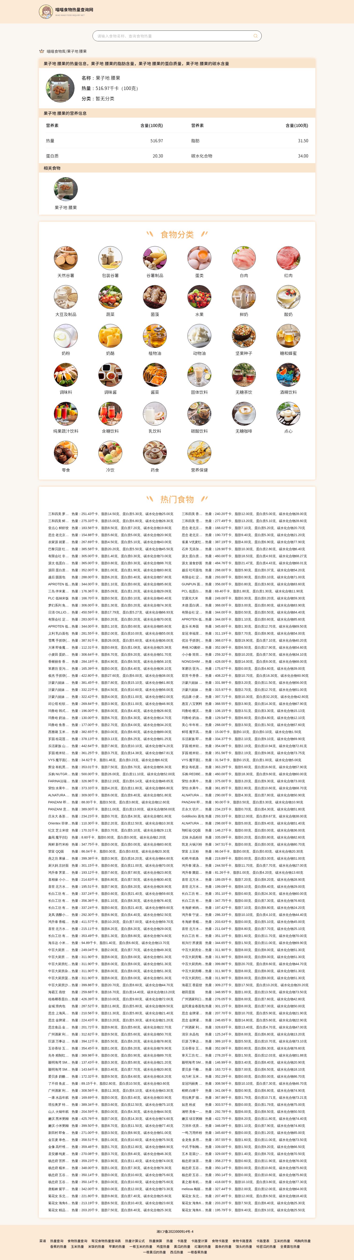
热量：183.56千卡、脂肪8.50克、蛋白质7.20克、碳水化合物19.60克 (109, 528)
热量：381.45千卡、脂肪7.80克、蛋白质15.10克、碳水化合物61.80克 (110, 682)
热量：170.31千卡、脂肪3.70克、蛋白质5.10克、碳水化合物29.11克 (109, 830)
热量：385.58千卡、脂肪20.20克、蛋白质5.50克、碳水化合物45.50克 (110, 549)
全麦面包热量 (290, 1246)
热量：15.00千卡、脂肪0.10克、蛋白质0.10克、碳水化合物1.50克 (242, 732)
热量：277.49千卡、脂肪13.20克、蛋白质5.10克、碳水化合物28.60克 (244, 521)
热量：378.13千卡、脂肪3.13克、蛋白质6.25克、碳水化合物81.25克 (109, 739)
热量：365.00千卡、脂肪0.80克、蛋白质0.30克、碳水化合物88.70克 (109, 563)
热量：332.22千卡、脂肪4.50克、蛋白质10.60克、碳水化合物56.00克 (110, 689)
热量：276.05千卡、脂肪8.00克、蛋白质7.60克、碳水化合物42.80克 (243, 999)
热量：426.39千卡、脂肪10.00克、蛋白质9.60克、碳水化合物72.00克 (110, 999)
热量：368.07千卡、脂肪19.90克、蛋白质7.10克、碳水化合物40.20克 (244, 640)
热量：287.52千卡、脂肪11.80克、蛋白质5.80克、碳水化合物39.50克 (110, 1006)
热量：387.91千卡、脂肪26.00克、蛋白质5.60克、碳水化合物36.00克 (110, 640)
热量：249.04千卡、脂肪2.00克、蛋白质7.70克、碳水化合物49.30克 (109, 950)
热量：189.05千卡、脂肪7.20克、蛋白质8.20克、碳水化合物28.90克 (243, 879)
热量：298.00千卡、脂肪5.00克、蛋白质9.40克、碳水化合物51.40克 (243, 823)
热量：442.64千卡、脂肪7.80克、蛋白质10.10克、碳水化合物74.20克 (110, 746)
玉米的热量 (282, 1240)
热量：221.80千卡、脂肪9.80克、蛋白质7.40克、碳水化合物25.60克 (109, 1196)
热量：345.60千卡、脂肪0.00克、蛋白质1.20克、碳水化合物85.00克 (243, 1133)
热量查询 (56, 1240)
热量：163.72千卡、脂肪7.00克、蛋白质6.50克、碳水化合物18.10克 (243, 1069)
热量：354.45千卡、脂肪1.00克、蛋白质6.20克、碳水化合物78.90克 (109, 1048)
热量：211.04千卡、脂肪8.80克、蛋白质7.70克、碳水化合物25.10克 (243, 929)
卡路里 (182, 1240)
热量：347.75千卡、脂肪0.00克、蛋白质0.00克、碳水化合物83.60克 (109, 844)
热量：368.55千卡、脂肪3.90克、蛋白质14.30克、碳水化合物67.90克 (244, 704)
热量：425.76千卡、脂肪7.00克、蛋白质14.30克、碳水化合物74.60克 (110, 1118)
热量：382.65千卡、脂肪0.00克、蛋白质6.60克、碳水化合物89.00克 (109, 732)
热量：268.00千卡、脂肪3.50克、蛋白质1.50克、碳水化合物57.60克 (243, 725)
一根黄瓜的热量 (154, 1252)
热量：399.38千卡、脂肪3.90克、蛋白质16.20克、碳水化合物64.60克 (110, 858)
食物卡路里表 (242, 1240)
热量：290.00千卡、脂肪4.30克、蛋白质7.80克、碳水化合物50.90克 (243, 795)
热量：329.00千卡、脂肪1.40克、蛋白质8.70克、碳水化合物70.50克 (243, 1154)
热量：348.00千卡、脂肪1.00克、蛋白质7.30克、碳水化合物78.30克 (109, 1168)
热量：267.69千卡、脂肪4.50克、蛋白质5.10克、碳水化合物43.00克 (109, 542)
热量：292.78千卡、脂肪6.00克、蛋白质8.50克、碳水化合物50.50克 (243, 1111)
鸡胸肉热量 (302, 1240)
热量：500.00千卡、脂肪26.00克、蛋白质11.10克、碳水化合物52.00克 (111, 774)
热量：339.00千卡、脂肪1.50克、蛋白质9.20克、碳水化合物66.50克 (243, 1147)
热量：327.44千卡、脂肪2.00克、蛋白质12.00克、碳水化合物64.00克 (244, 1189)
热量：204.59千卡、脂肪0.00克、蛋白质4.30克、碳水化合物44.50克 (109, 1111)
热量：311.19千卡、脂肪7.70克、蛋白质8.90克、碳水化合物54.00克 (243, 633)
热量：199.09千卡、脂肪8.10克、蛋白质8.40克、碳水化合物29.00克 (243, 886)
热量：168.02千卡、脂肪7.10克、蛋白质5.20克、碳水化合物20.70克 (243, 528)
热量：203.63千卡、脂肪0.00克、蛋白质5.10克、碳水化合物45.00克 (243, 922)
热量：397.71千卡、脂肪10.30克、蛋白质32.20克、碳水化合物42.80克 (245, 697)
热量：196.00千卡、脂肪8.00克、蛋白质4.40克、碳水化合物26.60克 (109, 711)
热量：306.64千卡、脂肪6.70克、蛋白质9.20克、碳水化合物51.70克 (109, 654)
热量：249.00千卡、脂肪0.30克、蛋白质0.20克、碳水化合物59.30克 (243, 598)
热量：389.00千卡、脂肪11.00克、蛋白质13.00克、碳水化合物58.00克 (111, 809)
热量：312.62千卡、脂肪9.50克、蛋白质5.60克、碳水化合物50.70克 (109, 1034)
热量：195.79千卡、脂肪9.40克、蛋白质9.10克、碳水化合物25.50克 (243, 1210)
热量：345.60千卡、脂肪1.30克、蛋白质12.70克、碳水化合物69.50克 (244, 626)
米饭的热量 (96, 1246)
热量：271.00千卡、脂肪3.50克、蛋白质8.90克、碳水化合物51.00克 (109, 1133)
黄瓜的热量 (182, 1246)
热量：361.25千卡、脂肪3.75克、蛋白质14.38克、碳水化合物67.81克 (110, 753)
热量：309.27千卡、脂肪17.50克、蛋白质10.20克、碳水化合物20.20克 (245, 985)
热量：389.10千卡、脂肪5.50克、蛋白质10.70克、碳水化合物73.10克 (244, 1041)
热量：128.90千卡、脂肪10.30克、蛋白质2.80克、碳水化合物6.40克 (243, 549)
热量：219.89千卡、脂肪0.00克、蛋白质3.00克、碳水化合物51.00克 (243, 858)
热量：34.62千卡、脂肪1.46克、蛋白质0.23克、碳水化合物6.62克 (108, 760)
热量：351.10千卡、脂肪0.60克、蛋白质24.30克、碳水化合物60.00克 (244, 893)
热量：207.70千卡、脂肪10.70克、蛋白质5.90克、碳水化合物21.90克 (244, 1013)
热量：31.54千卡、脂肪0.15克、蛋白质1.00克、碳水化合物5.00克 (242, 760)
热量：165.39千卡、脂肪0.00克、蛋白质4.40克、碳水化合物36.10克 (109, 668)
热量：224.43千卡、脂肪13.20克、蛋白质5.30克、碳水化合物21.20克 (110, 1020)
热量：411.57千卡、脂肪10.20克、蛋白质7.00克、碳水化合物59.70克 (110, 922)
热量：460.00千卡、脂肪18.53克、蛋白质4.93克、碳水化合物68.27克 (244, 556)
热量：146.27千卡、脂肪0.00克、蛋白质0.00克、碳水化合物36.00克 (243, 830)
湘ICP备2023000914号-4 (175, 1231)
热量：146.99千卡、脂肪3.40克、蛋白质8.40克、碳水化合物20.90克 (243, 1062)
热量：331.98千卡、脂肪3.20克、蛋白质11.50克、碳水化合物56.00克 (244, 682)
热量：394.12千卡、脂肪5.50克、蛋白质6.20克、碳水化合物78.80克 (109, 1041)
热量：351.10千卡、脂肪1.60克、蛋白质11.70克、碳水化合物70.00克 (244, 936)
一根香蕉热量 (197, 1252)
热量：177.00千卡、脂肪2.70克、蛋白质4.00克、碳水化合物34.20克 (109, 725)
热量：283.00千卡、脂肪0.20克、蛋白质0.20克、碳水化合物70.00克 (109, 619)
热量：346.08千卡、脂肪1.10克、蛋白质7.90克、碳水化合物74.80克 (243, 1125)
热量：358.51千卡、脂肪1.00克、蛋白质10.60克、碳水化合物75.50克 (110, 1140)
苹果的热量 (117, 1246)
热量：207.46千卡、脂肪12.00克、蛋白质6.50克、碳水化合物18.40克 (244, 1196)
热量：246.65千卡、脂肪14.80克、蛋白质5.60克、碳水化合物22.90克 (244, 1020)
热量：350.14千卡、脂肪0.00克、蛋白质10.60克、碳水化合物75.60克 (244, 1168)
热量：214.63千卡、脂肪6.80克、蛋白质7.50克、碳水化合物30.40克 (109, 879)
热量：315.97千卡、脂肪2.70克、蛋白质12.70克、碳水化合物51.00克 (244, 689)
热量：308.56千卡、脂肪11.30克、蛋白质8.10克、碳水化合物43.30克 (110, 1090)
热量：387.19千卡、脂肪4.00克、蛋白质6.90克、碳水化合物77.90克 (243, 542)
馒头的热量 (244, 1246)
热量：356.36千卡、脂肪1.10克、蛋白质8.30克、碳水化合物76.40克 (109, 900)
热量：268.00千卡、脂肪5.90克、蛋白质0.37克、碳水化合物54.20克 (243, 570)
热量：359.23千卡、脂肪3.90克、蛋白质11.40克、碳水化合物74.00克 (110, 1161)
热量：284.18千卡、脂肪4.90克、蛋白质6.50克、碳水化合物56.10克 (109, 661)
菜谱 (42, 1240)
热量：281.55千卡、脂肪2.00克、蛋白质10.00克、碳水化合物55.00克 (110, 633)
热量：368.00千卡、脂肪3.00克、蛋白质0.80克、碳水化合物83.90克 (243, 605)
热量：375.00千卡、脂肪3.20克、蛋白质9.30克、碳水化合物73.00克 (243, 781)
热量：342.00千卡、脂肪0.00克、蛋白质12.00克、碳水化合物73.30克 (110, 1189)
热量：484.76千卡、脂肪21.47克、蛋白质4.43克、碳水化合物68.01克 (244, 563)
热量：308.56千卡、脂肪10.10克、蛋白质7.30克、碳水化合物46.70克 (244, 1083)
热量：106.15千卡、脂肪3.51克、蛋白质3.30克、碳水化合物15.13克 (243, 711)
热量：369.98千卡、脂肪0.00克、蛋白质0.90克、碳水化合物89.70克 (109, 1055)
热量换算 (155, 1240)
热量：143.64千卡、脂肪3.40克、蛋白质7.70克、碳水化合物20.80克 (109, 1069)
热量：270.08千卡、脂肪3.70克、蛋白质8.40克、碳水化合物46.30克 (109, 1154)
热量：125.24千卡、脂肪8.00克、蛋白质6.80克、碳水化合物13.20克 (243, 1034)
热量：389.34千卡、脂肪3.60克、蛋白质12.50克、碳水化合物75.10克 (110, 1104)
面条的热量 (223, 1246)
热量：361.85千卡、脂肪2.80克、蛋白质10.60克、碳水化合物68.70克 (244, 788)
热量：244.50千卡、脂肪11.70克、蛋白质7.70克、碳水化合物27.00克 (244, 865)
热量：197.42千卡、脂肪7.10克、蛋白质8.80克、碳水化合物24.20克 (243, 907)
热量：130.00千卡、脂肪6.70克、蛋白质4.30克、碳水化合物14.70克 (109, 718)
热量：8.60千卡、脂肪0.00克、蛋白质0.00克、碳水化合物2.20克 (107, 837)
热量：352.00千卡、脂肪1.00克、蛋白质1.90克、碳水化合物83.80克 (109, 570)
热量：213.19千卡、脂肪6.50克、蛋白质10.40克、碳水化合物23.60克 (110, 1203)
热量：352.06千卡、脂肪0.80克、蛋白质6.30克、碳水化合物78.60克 (243, 1048)
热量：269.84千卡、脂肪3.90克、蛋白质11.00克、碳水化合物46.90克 (110, 704)
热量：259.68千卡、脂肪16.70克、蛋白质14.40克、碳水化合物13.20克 (111, 992)
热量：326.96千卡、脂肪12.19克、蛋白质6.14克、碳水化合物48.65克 (110, 781)
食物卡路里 (220, 1240)
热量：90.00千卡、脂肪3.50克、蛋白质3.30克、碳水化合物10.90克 (242, 802)
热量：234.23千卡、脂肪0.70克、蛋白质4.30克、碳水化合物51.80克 (243, 809)
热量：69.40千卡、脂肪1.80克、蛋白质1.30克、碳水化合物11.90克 (242, 591)
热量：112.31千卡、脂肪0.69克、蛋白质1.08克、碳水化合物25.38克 (109, 647)
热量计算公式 (135, 1240)
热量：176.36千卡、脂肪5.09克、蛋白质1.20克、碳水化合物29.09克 (109, 591)
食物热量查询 (77, 1240)
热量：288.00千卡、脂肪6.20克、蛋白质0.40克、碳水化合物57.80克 (109, 577)
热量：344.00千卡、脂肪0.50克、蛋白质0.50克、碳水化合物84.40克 (243, 612)
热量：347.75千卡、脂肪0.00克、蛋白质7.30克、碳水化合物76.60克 (243, 900)
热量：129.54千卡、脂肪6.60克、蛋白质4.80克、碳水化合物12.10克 (243, 718)
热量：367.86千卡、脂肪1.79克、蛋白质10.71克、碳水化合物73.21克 (244, 1097)
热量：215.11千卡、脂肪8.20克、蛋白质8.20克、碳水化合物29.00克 (109, 929)
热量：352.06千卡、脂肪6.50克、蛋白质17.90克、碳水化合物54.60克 (244, 647)
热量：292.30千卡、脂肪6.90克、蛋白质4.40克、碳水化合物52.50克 (109, 915)
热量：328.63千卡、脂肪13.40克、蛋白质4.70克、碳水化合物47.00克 (244, 1027)
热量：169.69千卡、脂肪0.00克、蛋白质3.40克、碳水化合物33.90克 (109, 1097)
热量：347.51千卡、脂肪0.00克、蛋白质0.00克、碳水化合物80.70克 (243, 844)
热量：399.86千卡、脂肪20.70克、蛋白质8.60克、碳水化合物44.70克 (244, 964)
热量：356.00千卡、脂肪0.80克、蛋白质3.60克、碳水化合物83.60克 (243, 584)
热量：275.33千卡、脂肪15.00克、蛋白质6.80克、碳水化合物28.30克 (110, 521)
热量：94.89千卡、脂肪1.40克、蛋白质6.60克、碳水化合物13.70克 (109, 943)
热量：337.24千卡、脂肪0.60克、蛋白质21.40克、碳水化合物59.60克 (110, 893)
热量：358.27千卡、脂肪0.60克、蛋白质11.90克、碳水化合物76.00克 (244, 1161)
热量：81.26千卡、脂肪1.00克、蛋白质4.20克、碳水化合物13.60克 (242, 872)
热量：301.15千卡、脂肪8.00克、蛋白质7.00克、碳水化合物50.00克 (243, 1006)
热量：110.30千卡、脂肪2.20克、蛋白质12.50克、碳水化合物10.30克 (110, 823)
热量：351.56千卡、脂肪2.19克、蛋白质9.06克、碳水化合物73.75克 (243, 753)
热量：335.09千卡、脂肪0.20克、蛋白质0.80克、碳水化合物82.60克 (243, 837)
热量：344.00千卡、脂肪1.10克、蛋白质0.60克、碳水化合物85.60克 (109, 584)
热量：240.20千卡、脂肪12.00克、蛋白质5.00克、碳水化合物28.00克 (244, 514)
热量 (169, 1240)
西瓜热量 (176, 1252)
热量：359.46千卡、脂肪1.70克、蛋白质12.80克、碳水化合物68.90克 (110, 1147)
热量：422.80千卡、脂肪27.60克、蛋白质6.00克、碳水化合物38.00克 (110, 675)
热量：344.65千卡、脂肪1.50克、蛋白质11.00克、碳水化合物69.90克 (244, 943)
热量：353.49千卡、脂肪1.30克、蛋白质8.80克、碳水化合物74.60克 (109, 936)
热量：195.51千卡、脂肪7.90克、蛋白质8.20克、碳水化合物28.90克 (109, 886)
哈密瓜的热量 (266, 1246)
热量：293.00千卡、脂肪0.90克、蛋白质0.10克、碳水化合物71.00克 (243, 577)
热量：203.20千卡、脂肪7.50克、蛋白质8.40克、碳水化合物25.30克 (243, 1203)
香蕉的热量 (58, 1246)
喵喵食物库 (56, 51)
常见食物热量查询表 (106, 1240)
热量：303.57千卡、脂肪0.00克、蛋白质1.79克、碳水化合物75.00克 (243, 1104)
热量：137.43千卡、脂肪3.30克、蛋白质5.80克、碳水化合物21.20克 (109, 1062)
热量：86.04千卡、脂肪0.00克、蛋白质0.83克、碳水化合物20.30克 (109, 851)
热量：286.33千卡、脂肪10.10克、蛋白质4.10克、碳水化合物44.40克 (244, 915)
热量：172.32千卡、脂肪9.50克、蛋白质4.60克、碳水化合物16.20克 (109, 1076)
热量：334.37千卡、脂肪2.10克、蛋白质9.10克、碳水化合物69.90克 (243, 739)
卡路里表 (262, 1240)
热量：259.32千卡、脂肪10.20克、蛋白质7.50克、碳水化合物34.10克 (244, 654)
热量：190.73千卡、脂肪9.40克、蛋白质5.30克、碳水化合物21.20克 (243, 535)
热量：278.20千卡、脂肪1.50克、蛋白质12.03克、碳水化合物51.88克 (244, 1055)
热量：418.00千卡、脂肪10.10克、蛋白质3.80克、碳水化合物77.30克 (244, 1182)
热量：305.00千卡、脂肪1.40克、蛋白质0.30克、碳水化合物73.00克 (109, 556)
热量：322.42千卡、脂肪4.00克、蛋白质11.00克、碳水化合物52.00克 (110, 697)
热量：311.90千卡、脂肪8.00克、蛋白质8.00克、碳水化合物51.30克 (243, 950)
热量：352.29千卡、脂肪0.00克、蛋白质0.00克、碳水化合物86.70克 (243, 1076)
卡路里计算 (199, 1240)
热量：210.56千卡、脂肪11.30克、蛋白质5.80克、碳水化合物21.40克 (110, 1013)
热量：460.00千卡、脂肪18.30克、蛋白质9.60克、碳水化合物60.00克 (244, 774)
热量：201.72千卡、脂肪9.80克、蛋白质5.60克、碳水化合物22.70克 (109, 1027)
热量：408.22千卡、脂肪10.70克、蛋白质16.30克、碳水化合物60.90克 (245, 675)
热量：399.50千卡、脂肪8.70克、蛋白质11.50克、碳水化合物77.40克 (110, 1125)
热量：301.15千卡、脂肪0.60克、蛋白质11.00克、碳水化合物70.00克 (110, 865)
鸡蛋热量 (163, 1246)
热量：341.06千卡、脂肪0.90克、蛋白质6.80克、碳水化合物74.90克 (243, 1090)
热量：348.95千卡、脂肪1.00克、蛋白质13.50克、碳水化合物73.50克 (244, 992)
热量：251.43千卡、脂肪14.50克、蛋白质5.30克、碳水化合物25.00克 (110, 514)
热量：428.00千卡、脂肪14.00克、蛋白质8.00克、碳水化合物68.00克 (244, 661)
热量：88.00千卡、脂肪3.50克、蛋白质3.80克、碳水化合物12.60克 (109, 802)
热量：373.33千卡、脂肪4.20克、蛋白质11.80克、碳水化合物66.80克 (110, 788)
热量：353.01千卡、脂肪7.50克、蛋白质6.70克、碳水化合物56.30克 (109, 767)
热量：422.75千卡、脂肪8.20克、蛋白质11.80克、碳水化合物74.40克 (244, 1118)
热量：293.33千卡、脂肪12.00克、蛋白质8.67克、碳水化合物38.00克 (244, 816)
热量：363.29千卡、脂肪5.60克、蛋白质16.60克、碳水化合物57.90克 (244, 767)
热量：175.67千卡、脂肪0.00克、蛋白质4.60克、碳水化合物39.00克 (243, 668)
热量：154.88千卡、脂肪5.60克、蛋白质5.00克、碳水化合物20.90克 (109, 535)
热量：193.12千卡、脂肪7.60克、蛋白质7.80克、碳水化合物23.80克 (109, 872)
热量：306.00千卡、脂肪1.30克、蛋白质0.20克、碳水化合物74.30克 (109, 605)
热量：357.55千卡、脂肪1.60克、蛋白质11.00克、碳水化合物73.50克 (244, 1140)
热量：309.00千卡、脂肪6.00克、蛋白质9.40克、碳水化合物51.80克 (109, 795)
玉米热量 (77, 1246)
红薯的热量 (202, 1246)
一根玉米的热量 (140, 1246)
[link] (56, 51)
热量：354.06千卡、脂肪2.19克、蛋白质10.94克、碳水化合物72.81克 (244, 746)
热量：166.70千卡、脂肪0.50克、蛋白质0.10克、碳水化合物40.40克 (109, 598)
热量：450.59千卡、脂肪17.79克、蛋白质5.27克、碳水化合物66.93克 (110, 612)
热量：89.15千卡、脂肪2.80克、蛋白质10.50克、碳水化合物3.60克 (109, 1083)
